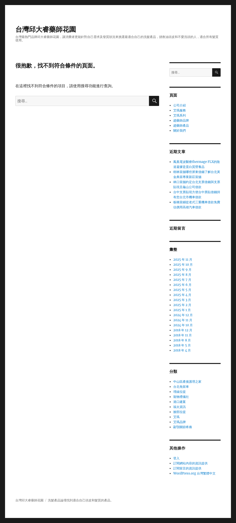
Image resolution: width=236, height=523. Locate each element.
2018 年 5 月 (182, 345)
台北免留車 (181, 387)
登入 (176, 458)
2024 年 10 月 (183, 325)
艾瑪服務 (179, 110)
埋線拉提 (179, 392)
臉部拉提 (179, 412)
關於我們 (179, 131)
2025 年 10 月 (183, 265)
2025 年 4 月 (182, 295)
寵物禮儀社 (181, 397)
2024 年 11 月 (182, 320)
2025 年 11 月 (182, 260)
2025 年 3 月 (182, 300)
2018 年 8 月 (182, 340)
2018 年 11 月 (182, 335)
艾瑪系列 (179, 115)
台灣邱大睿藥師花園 (45, 29)
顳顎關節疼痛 (182, 427)
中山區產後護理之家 (187, 382)
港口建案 (179, 402)
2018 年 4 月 (182, 350)
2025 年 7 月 (182, 280)
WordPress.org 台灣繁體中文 (194, 473)
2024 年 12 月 (183, 315)
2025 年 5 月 (182, 290)
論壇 (63, 500)
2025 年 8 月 (182, 275)
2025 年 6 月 (182, 285)
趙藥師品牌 (181, 120)
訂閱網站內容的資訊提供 (190, 463)
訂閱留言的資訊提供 (187, 468)
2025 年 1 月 (182, 310)
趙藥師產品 (181, 125)
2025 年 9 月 (182, 270)
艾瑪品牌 (179, 422)
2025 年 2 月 (182, 305)
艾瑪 (176, 417)
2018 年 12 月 (182, 330)
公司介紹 (179, 105)
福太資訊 (179, 407)
